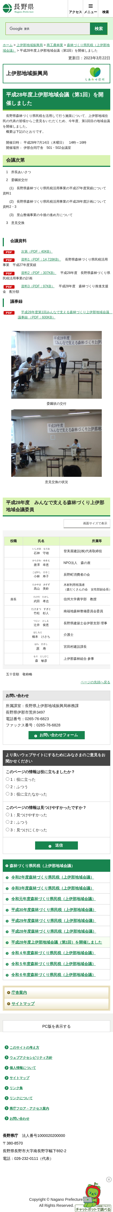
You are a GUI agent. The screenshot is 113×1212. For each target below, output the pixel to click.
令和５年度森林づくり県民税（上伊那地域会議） (53, 964)
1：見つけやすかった (28, 815)
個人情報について (23, 1068)
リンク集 (16, 1088)
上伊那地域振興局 (29, 45)
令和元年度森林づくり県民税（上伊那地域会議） (53, 899)
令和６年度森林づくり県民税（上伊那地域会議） (53, 974)
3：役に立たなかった (28, 794)
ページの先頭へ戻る (95, 682)
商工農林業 (55, 45)
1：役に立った (23, 779)
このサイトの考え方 (24, 1048)
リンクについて (21, 1098)
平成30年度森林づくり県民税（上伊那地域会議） (53, 909)
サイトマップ (23, 1003)
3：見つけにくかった (28, 830)
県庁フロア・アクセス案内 (29, 1108)
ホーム (8, 45)
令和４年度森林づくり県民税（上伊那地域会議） (53, 953)
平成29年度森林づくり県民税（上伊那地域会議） (53, 920)
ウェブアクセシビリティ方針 (31, 1058)
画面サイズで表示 (95, 523)
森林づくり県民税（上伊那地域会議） (42, 866)
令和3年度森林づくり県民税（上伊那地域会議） (52, 888)
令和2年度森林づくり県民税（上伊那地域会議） (52, 877)
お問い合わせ (19, 1119)
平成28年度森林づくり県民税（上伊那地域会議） (53, 931)
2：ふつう (19, 787)
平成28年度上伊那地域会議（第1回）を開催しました (56, 942)
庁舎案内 (19, 992)
